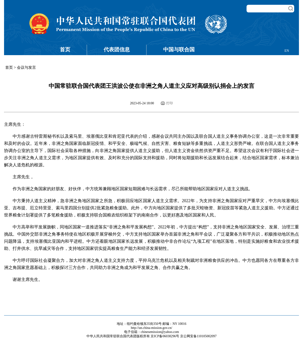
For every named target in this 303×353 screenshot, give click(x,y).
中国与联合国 (179, 50)
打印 (169, 103)
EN (286, 51)
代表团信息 (117, 50)
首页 (65, 50)
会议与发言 (26, 67)
